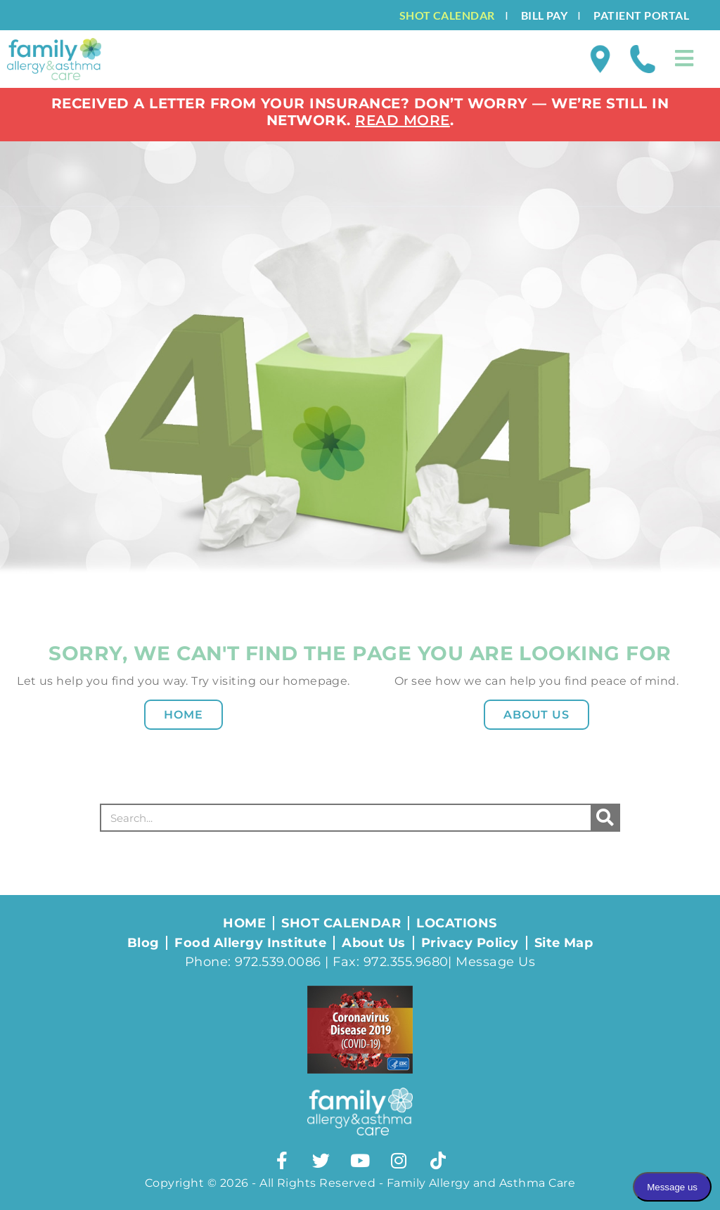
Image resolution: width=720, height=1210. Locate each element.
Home (183, 714)
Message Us (495, 962)
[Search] (605, 817)
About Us (536, 714)
